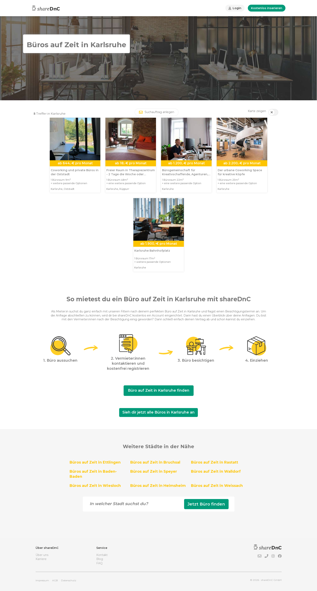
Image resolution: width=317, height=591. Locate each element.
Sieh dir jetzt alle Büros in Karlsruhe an (158, 412)
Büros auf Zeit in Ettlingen (95, 462)
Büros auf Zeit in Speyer (153, 471)
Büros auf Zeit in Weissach (217, 485)
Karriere (41, 559)
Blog (99, 559)
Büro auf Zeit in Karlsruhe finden (158, 390)
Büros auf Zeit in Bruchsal (155, 462)
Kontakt (102, 555)
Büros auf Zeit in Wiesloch (95, 485)
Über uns (42, 555)
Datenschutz (68, 580)
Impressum (42, 580)
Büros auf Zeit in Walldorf (216, 471)
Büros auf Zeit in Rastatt (214, 462)
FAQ (99, 563)
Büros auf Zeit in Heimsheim (158, 485)
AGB (55, 580)
